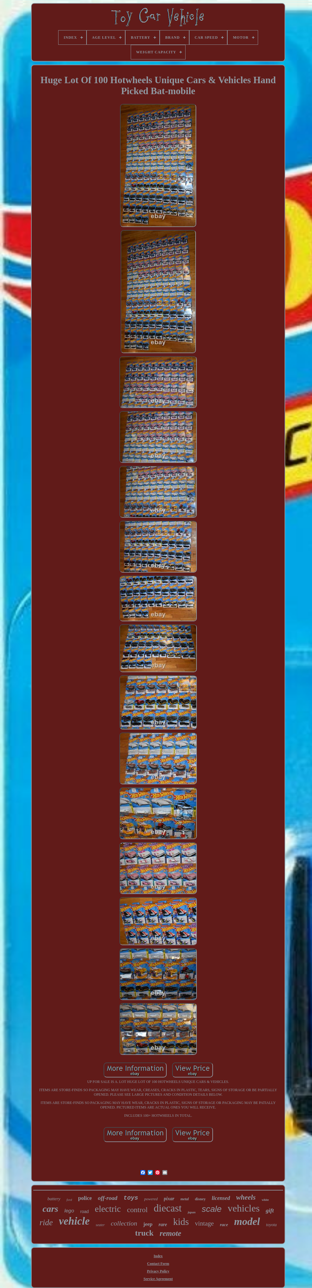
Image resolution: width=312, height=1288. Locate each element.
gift (270, 1210)
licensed (221, 1198)
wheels (246, 1197)
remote (170, 1233)
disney (200, 1199)
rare (163, 1224)
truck (144, 1233)
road (84, 1211)
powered (151, 1199)
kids (181, 1221)
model (247, 1221)
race (224, 1224)
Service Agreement (158, 1279)
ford (69, 1199)
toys (130, 1197)
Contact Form (158, 1263)
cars (50, 1209)
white (265, 1199)
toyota (271, 1224)
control (137, 1210)
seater (100, 1225)
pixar (169, 1198)
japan (192, 1212)
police (85, 1198)
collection (124, 1223)
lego (69, 1211)
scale (212, 1209)
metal (184, 1199)
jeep (147, 1224)
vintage (204, 1223)
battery (54, 1198)
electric (108, 1209)
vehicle (74, 1221)
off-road (107, 1198)
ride (46, 1222)
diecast (168, 1208)
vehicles (244, 1208)
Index (158, 1256)
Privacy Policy (158, 1271)
